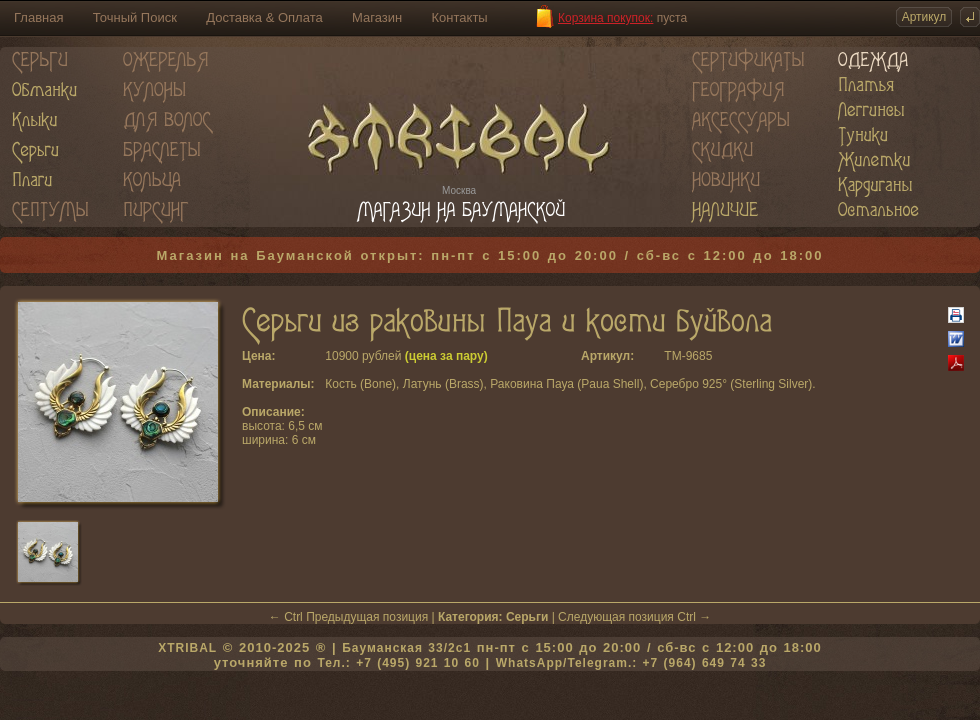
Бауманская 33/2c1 (406, 648)
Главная (38, 17)
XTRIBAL (187, 648)
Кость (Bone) (360, 384)
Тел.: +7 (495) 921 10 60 (398, 663)
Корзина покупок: (605, 18)
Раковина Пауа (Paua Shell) (566, 384)
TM (672, 356)
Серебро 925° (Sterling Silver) (731, 384)
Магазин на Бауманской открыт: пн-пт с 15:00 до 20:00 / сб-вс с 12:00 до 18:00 (490, 255)
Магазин (377, 17)
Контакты (460, 17)
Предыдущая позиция (367, 617)
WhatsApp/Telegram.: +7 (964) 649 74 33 (631, 663)
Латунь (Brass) (443, 384)
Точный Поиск (135, 17)
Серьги (527, 617)
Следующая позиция (616, 617)
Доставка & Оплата (264, 17)
